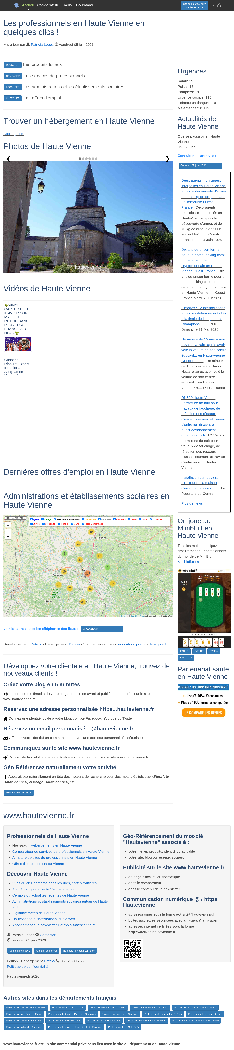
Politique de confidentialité (28, 966)
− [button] (8, 536)
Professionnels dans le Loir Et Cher (163, 1014)
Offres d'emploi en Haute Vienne (38, 864)
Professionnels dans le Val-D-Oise (150, 1007)
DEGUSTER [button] (12, 65)
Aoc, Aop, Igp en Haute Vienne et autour (44, 889)
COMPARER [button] (13, 76)
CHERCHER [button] (13, 98)
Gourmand (84, 5)
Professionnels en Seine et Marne (24, 1014)
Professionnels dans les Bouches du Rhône (195, 1020)
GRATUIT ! (186, 657)
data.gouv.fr (158, 644)
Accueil (28, 5)
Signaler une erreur (46, 950)
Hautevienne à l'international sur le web (43, 919)
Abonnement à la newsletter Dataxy (54, 925)
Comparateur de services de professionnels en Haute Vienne (60, 851)
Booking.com (13, 134)
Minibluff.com (188, 562)
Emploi (66, 5)
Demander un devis (19, 950)
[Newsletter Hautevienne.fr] (212, 5)
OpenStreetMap (137, 616)
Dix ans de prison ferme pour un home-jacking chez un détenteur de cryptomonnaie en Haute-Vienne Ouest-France (203, 260)
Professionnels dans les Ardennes (24, 1027)
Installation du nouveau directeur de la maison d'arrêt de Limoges (199, 482)
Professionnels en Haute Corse (104, 1020)
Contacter (48, 935)
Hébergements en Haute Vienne (56, 845)
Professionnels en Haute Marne (64, 1020)
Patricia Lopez (42, 44)
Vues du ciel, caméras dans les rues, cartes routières (54, 883)
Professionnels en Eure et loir (68, 1007)
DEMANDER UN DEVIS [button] (19, 792)
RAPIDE (199, 651)
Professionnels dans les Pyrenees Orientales (72, 1014)
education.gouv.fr (132, 644)
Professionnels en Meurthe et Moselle (26, 1007)
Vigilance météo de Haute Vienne (39, 913)
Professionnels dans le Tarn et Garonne (195, 1007)
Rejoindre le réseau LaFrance (79, 950)
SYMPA (214, 651)
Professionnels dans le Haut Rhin (23, 1020)
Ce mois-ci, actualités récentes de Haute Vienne (50, 895)
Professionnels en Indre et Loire (205, 1014)
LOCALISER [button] (13, 87)
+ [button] (8, 531)
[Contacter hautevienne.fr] (218, 5)
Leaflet (124, 616)
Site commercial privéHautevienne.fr (194, 6)
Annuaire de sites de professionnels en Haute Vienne (54, 857)
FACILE (184, 651)
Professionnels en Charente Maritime (146, 1020)
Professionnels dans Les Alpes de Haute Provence (75, 1027)
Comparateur (47, 5)
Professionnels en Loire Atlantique (120, 1014)
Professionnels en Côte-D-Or (123, 1027)
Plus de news (192, 503)
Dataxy (36, 644)
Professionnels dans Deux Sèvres (108, 1007)
